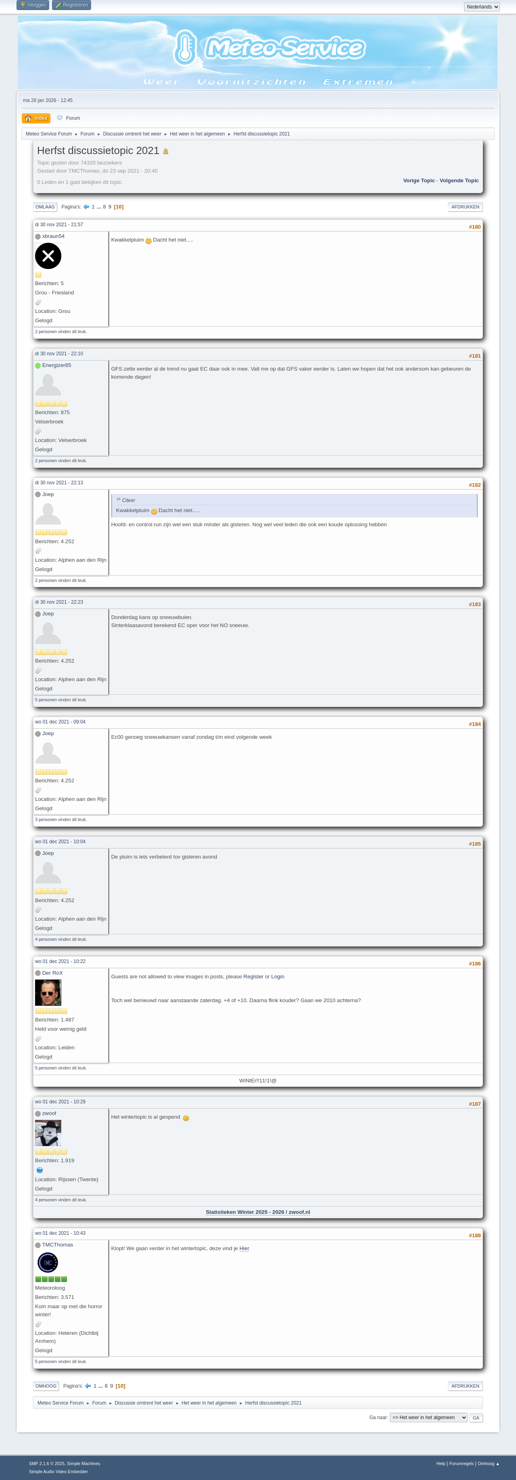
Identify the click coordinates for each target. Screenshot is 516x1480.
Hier (244, 1248)
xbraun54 (53, 236)
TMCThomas (57, 1245)
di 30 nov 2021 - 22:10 (59, 353)
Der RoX (52, 973)
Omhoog (45, 1386)
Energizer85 (56, 365)
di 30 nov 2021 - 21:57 (59, 224)
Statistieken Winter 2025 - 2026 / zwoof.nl (258, 1212)
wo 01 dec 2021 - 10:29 (60, 1102)
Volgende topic (459, 180)
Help (441, 1463)
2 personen (46, 331)
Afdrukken (465, 206)
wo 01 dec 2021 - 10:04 (60, 841)
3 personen (46, 819)
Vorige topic (419, 180)
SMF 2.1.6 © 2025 (46, 1463)
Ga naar (378, 1417)
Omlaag (45, 206)
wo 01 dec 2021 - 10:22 (60, 961)
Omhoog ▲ (489, 1463)
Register (253, 976)
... (100, 207)
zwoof (49, 1113)
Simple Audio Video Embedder (58, 1471)
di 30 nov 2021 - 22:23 (59, 602)
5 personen (46, 699)
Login (278, 976)
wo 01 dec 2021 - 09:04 (60, 722)
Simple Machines (83, 1463)
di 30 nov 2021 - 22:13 (59, 483)
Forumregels (461, 1463)
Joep (48, 494)
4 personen (46, 939)
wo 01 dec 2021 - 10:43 (60, 1233)
